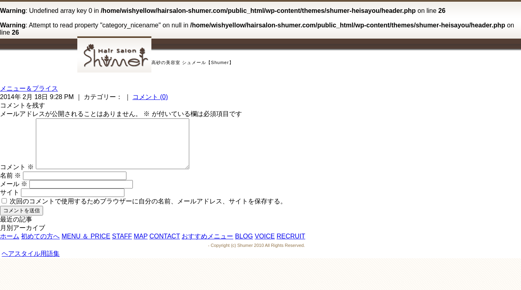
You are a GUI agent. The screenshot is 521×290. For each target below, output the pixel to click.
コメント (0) (150, 96)
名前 (10, 185)
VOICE (265, 245)
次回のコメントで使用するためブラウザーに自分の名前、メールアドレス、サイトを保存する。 (148, 210)
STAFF (122, 245)
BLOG (244, 245)
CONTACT (164, 245)
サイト (9, 202)
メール (13, 193)
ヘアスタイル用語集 (31, 263)
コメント (17, 176)
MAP (140, 245)
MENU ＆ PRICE (86, 245)
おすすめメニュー (207, 245)
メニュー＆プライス (29, 88)
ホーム (9, 245)
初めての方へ (40, 245)
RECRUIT (291, 245)
